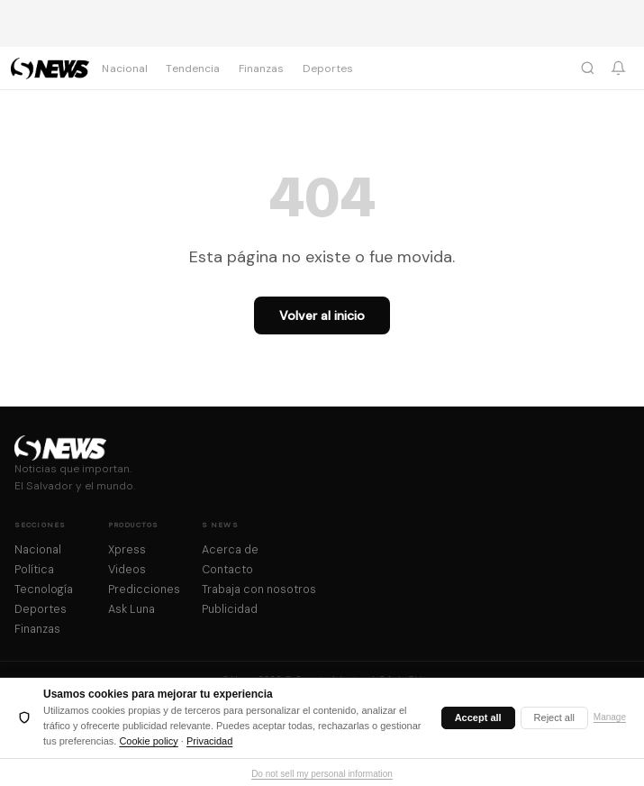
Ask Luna (131, 609)
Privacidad (209, 741)
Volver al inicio (322, 315)
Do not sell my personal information (322, 774)
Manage (610, 717)
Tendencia (193, 68)
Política (34, 569)
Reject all (554, 717)
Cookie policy (148, 741)
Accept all (478, 717)
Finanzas (262, 68)
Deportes (328, 68)
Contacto (227, 569)
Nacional (125, 68)
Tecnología (43, 589)
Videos (127, 569)
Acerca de (230, 550)
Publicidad (230, 609)
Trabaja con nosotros (259, 589)
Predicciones (144, 589)
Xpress (127, 550)
